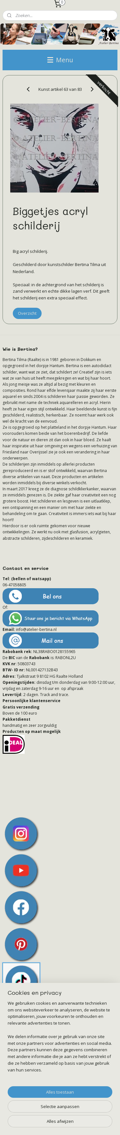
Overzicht (27, 313)
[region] (60, 1039)
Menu (60, 60)
